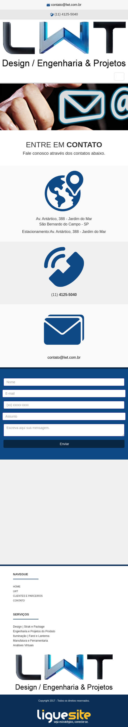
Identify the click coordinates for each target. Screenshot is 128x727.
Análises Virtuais (23, 645)
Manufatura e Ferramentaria (30, 640)
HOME (17, 586)
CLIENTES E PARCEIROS (28, 595)
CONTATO (19, 600)
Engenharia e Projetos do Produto (34, 631)
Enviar (64, 444)
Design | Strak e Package (29, 626)
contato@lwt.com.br (66, 5)
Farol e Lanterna (38, 636)
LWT (15, 591)
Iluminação (20, 636)
